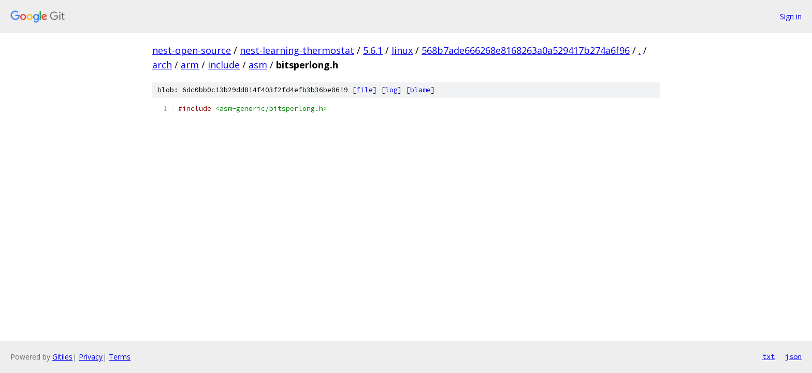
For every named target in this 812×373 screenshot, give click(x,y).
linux (402, 50)
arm (190, 65)
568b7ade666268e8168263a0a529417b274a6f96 (526, 50)
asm (258, 65)
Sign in (791, 16)
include (224, 65)
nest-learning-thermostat (297, 50)
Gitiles (62, 357)
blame (420, 89)
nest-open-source (191, 50)
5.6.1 (373, 50)
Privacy (91, 357)
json (793, 356)
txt (768, 356)
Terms (119, 357)
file (364, 89)
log (391, 89)
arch (162, 65)
